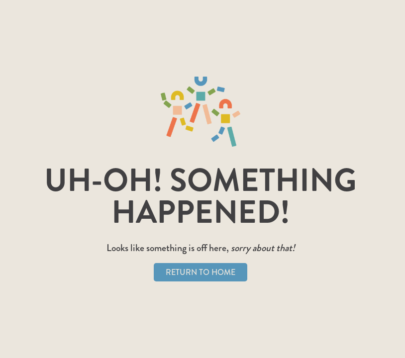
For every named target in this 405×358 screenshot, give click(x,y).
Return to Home (200, 272)
